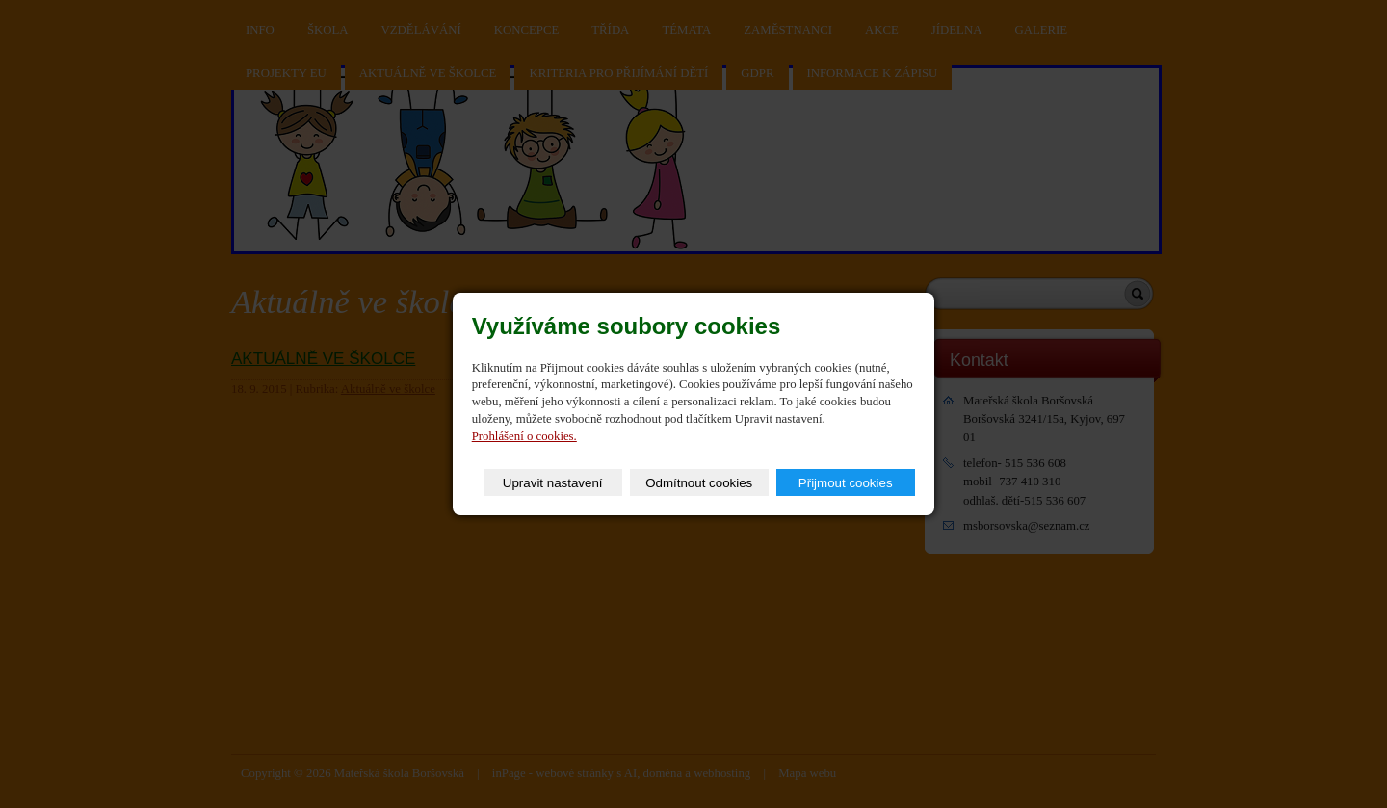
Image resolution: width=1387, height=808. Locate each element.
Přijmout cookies (845, 483)
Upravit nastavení (553, 483)
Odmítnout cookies (698, 483)
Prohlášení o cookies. (524, 436)
